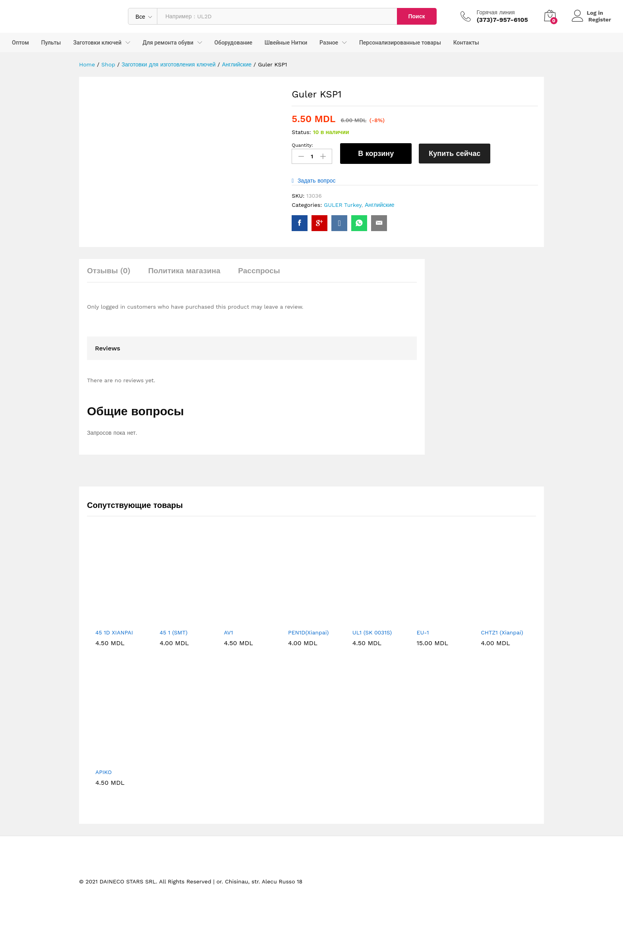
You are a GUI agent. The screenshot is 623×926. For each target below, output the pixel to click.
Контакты (466, 42)
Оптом (20, 42)
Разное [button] (328, 42)
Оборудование (233, 42)
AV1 (228, 631)
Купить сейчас (455, 153)
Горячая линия (496, 12)
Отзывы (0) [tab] (108, 270)
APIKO (103, 771)
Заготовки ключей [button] (97, 42)
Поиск (416, 16)
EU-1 (423, 631)
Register (599, 19)
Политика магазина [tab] (184, 270)
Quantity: (302, 145)
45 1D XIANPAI (114, 631)
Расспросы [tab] (259, 270)
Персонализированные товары (400, 42)
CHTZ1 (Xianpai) (502, 631)
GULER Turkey (343, 204)
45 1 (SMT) (174, 631)
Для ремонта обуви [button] (168, 42)
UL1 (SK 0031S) (372, 631)
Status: (301, 132)
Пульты (51, 42)
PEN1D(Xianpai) (308, 631)
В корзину (376, 153)
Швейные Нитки (286, 42)
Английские (379, 204)
